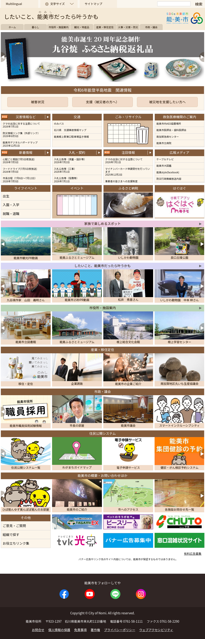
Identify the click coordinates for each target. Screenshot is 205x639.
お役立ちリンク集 (16, 543)
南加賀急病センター (167, 136)
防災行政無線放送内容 (168, 178)
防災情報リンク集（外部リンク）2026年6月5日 (21, 134)
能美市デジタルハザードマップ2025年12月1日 (20, 144)
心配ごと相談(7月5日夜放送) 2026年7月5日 (18, 160)
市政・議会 (151, 27)
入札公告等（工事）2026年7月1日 (65, 170)
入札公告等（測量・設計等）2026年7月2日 (70, 160)
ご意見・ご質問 (14, 525)
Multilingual (14, 4)
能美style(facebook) (167, 172)
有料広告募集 (192, 554)
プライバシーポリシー (119, 630)
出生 (6, 195)
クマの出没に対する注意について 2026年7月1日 (124, 160)
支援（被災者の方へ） (102, 101)
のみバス (59, 123)
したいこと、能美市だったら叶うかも (102, 265)
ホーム (12, 27)
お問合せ (38, 630)
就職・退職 (11, 213)
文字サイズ (57, 4)
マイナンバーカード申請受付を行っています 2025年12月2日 (127, 171)
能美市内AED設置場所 (168, 123)
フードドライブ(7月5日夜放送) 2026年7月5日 (20, 170)
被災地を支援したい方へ (167, 101)
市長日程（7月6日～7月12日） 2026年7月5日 (20, 179)
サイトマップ (93, 4)
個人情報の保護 (59, 630)
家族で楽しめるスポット (102, 223)
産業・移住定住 (105, 27)
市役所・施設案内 (58, 27)
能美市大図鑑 (163, 165)
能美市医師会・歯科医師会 (171, 130)
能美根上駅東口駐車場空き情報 (71, 136)
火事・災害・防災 (128, 27)
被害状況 (37, 101)
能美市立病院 (163, 143)
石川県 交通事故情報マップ (70, 130)
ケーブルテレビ (165, 159)
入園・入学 (11, 204)
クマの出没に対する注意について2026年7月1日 (21, 125)
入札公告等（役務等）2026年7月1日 (66, 179)
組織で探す (11, 534)
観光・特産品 (81, 27)
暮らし (35, 27)
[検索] (173, 3)
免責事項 (80, 630)
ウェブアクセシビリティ (156, 630)
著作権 (95, 630)
